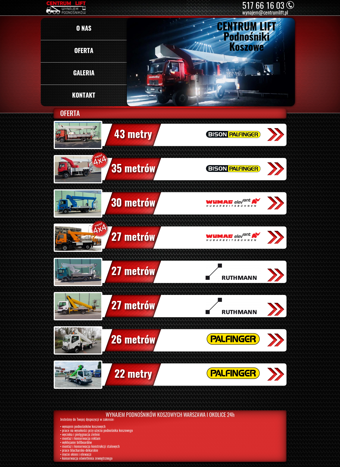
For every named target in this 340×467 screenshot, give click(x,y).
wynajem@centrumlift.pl (265, 13)
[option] (211, 62)
